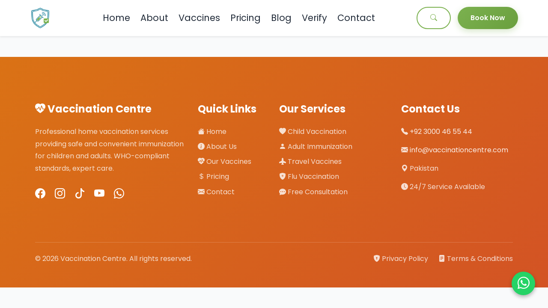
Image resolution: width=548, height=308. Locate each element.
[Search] (434, 18)
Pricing (245, 18)
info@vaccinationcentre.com (459, 150)
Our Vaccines (224, 161)
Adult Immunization (315, 146)
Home (116, 18)
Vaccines (199, 18)
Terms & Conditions (475, 259)
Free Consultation (313, 192)
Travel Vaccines (310, 161)
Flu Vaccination (309, 176)
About (154, 18)
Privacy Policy (401, 259)
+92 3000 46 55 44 (441, 131)
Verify (314, 18)
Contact (356, 18)
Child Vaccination (312, 131)
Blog (281, 18)
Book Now (488, 18)
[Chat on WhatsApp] (523, 283)
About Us (217, 146)
